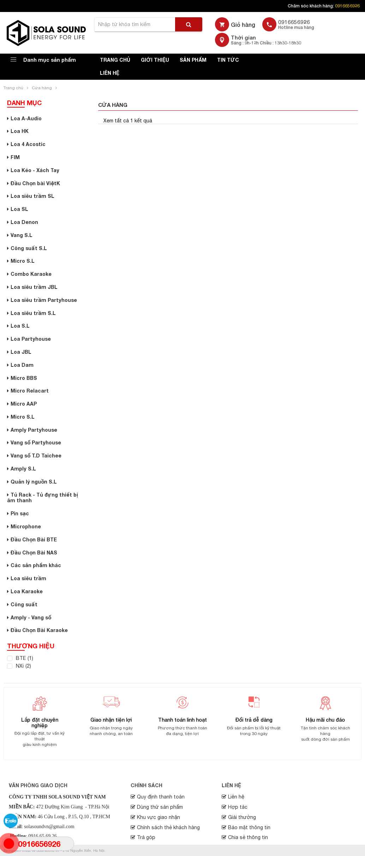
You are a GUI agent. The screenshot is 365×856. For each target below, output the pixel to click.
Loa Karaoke (27, 591)
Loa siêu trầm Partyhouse (44, 300)
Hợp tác (237, 807)
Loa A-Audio (26, 118)
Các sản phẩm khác (36, 565)
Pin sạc (20, 513)
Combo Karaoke (31, 274)
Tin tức (228, 60)
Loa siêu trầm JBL (34, 287)
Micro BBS (24, 378)
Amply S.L (23, 469)
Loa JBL (21, 352)
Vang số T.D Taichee (36, 456)
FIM (15, 157)
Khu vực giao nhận (158, 817)
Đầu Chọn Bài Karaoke (39, 630)
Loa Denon (24, 222)
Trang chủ (115, 60)
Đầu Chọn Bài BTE (34, 539)
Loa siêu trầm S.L (33, 313)
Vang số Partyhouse (36, 442)
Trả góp (146, 837)
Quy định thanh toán (161, 797)
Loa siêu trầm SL (32, 196)
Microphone (26, 526)
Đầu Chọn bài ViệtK (35, 183)
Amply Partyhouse (34, 430)
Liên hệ (109, 73)
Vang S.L (21, 235)
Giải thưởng (242, 817)
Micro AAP (24, 404)
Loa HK (20, 131)
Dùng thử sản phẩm (160, 807)
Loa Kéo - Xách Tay (35, 170)
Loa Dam (22, 365)
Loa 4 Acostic (28, 144)
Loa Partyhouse (31, 339)
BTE (21, 658)
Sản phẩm (193, 60)
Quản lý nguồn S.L (34, 482)
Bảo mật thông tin (249, 827)
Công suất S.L (29, 248)
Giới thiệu (155, 60)
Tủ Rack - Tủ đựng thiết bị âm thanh (42, 498)
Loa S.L (20, 326)
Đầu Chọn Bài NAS (34, 553)
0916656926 (347, 5)
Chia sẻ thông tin (248, 837)
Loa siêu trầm (28, 578)
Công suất (24, 604)
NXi (20, 666)
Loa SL (19, 209)
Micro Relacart (30, 391)
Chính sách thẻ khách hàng (168, 827)
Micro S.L (23, 261)
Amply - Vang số (31, 617)
